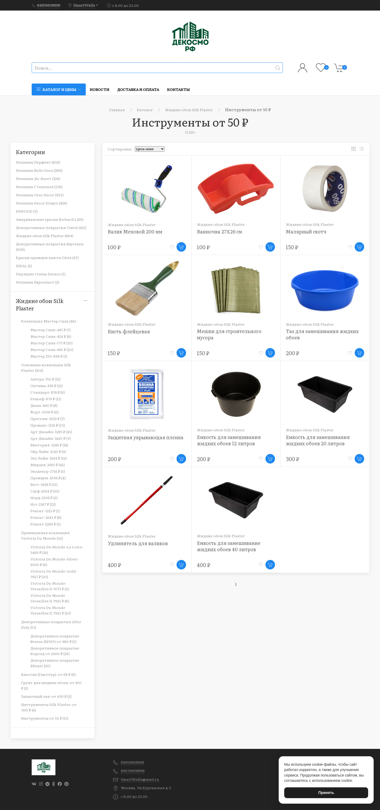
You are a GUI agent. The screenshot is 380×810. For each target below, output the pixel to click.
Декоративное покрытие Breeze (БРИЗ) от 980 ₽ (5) (54, 638)
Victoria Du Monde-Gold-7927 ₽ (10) (53, 573)
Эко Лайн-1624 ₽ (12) (48, 458)
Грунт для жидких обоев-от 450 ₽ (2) (51, 685)
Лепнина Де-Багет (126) (38, 178)
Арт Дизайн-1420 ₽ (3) (50, 438)
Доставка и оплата (138, 89)
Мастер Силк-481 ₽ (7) (50, 329)
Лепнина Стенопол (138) (39, 186)
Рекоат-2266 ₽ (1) (45, 523)
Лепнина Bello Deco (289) (39, 170)
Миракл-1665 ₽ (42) (47, 464)
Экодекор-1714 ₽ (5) (47, 471)
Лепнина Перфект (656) (38, 162)
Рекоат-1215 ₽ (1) (45, 510)
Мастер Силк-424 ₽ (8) (50, 336)
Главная (117, 109)
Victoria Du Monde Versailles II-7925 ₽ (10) (50, 610)
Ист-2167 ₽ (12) (43, 504)
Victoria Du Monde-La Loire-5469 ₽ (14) (57, 549)
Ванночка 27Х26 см (219, 231)
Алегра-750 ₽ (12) (45, 379)
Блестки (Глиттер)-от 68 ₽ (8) (48, 674)
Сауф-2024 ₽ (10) (44, 491)
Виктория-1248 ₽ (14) (49, 444)
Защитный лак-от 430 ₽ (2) (46, 696)
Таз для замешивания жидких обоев (322, 334)
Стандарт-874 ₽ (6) (47, 392)
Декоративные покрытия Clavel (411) (51, 227)
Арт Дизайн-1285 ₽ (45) (51, 431)
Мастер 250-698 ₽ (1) (48, 356)
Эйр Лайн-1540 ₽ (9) (48, 451)
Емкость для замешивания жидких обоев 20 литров (318, 440)
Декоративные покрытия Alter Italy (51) (51, 624)
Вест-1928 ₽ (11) (44, 484)
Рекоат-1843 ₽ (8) (45, 517)
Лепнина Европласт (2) (37, 282)
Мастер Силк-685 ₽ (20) (51, 349)
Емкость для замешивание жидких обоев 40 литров (228, 546)
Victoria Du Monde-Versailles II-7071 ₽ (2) (49, 585)
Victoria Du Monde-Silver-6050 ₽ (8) (54, 561)
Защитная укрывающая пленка (145, 437)
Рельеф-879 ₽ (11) (45, 398)
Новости (99, 89)
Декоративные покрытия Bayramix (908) (50, 246)
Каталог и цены (59, 89)
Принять (326, 793)
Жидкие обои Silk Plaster (189, 109)
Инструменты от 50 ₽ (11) (44, 718)
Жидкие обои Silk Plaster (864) (44, 235)
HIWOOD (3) (27, 211)
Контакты (178, 89)
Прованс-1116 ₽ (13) (47, 425)
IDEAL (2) (24, 265)
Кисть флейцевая (129, 331)
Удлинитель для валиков (138, 543)
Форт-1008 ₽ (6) (44, 411)
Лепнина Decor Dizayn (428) (41, 203)
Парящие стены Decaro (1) (40, 273)
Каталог (145, 109)
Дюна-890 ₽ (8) (44, 405)
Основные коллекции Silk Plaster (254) (46, 367)
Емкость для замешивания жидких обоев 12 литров (229, 440)
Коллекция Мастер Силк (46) (48, 321)
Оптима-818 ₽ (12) (46, 385)
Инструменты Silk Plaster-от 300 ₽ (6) (49, 707)
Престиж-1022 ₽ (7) (47, 418)
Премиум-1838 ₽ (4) (48, 477)
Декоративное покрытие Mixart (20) (54, 662)
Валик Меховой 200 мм (135, 231)
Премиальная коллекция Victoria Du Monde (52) (45, 535)
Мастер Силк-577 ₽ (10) (51, 342)
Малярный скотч (306, 231)
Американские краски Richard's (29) (49, 219)
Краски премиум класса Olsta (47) (47, 257)
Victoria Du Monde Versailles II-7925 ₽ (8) (49, 598)
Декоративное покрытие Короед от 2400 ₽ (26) (54, 650)
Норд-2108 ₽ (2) (44, 497)
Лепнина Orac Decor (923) (40, 194)
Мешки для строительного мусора (229, 334)
